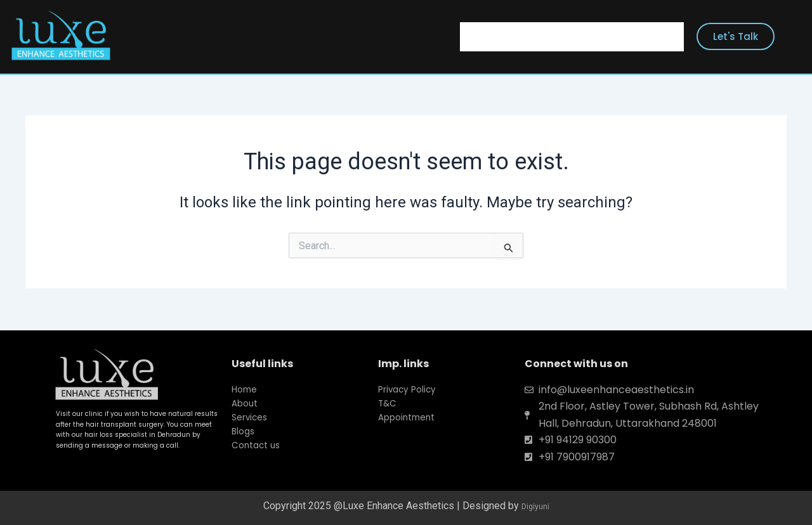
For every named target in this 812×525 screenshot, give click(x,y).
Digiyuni (535, 506)
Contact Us (647, 36)
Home (478, 36)
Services (581, 36)
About (526, 36)
